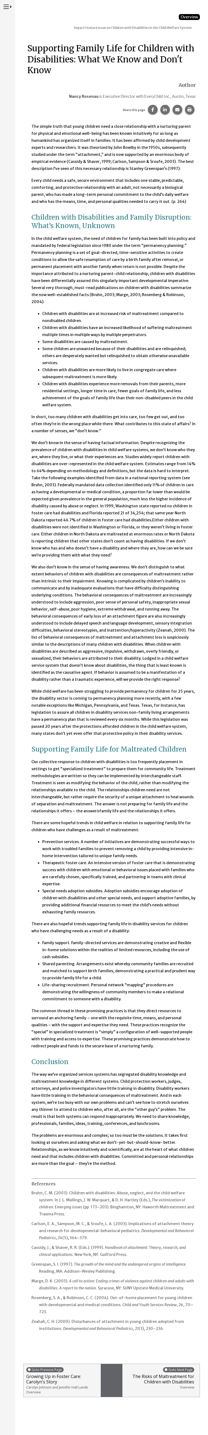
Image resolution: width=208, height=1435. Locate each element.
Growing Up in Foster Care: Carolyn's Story (62, 1380)
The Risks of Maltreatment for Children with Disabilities (159, 1378)
